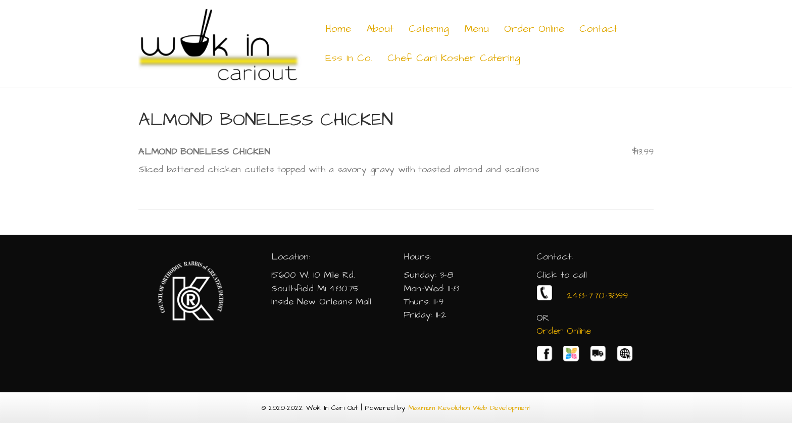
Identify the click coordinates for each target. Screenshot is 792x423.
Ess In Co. (348, 58)
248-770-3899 (582, 295)
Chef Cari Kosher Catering (453, 58)
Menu (476, 29)
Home (338, 29)
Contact (598, 29)
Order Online (534, 29)
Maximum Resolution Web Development (469, 408)
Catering (429, 29)
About (379, 29)
